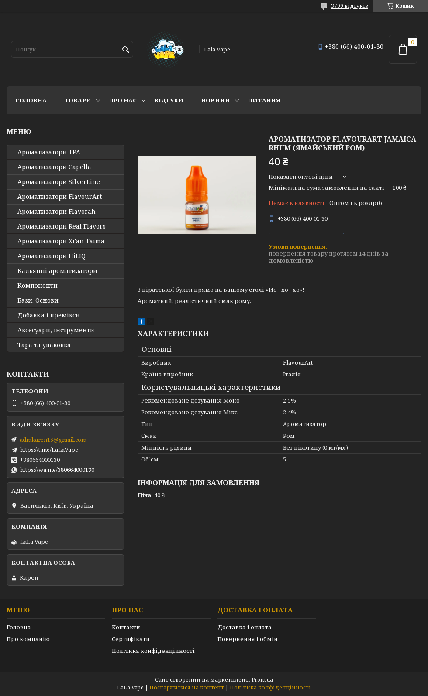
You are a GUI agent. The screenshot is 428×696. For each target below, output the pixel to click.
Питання (264, 100)
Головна (31, 100)
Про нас (123, 100)
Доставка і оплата (244, 627)
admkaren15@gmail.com (53, 439)
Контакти (126, 627)
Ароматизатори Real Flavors (61, 226)
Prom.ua (262, 679)
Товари (77, 100)
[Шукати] (125, 50)
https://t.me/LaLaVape (49, 450)
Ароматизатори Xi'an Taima (60, 241)
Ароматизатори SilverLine (58, 182)
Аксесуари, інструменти (55, 330)
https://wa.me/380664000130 (57, 470)
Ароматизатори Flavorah (56, 211)
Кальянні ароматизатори (57, 271)
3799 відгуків (349, 6)
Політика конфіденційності (153, 651)
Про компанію (28, 639)
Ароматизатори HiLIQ (51, 256)
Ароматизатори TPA (48, 152)
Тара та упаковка (44, 345)
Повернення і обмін (247, 639)
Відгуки (168, 100)
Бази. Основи (38, 300)
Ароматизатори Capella (54, 167)
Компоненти (37, 286)
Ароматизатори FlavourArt (59, 197)
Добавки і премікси (48, 315)
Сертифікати (131, 639)
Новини (215, 100)
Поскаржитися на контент (186, 687)
